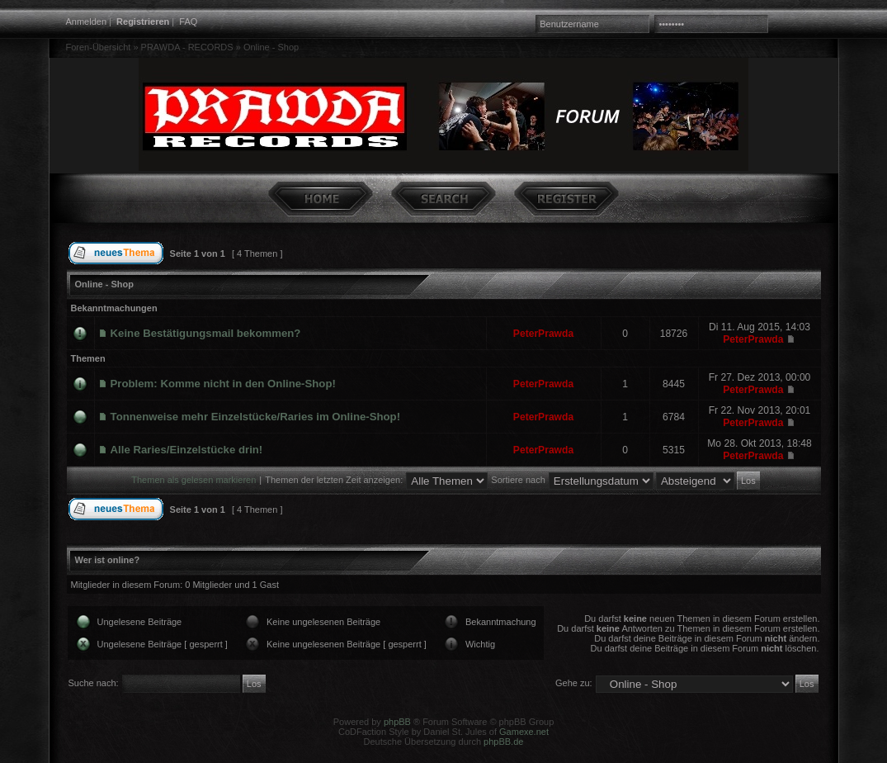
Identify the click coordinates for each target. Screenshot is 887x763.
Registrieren (142, 21)
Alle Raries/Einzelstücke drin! (187, 449)
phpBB (397, 722)
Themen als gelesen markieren (193, 480)
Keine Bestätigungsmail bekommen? (206, 333)
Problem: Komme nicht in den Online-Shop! (223, 383)
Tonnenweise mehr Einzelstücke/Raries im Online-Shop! (256, 416)
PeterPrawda (543, 333)
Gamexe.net (524, 732)
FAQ (188, 21)
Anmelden (86, 21)
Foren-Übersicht (98, 47)
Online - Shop (271, 47)
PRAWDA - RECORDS (187, 47)
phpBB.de (503, 741)
